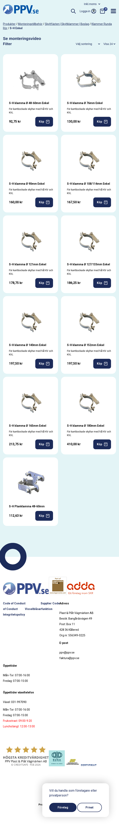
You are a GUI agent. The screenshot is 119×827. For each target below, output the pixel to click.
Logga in (88, 11)
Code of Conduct (14, 603)
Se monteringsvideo (22, 38)
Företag (63, 807)
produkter (9, 24)
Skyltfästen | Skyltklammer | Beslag (67, 24)
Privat (89, 807)
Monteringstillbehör (30, 24)
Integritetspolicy (14, 614)
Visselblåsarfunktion (38, 609)
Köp (44, 121)
